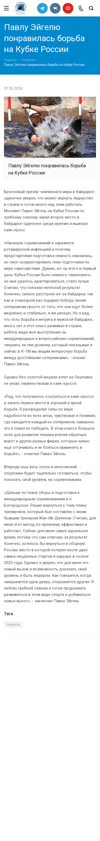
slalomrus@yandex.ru (31, 805)
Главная (10, 60)
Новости (28, 60)
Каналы (11, 750)
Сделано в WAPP (17, 827)
